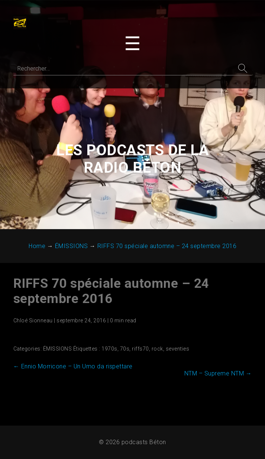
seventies (178, 349)
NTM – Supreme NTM (218, 374)
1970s (110, 349)
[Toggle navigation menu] (132, 44)
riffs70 (140, 349)
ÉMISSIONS (57, 349)
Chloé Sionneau (33, 321)
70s (125, 349)
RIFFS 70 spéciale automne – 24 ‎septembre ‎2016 (111, 292)
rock (157, 349)
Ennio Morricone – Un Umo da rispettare (73, 367)
